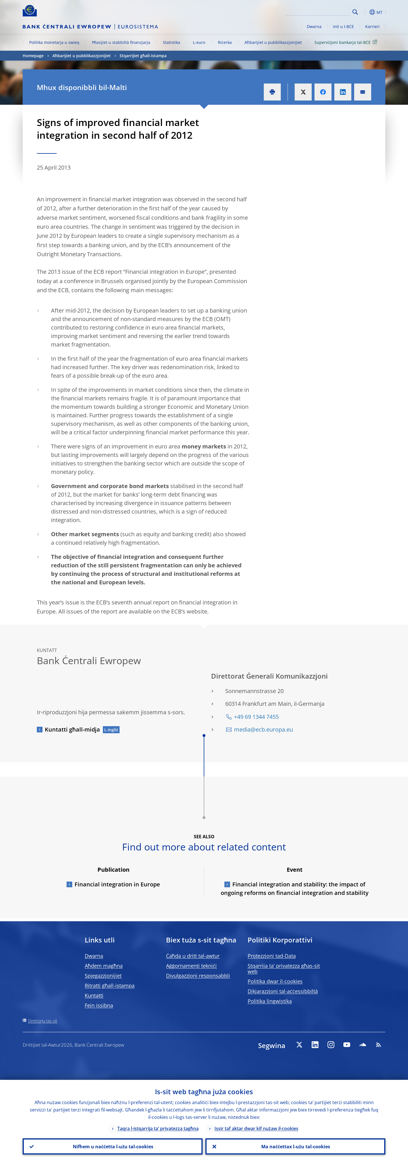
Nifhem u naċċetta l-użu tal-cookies (113, 1146)
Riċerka (225, 42)
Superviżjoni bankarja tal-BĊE (346, 42)
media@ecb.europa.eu (263, 729)
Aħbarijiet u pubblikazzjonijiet (273, 42)
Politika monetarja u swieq (54, 42)
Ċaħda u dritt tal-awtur (193, 955)
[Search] (322, 11)
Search (355, 12)
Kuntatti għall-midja (72, 729)
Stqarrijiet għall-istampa (143, 55)
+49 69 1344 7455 (256, 717)
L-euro (199, 42)
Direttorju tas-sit (42, 1020)
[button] (365, 12)
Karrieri (372, 26)
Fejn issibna (99, 1005)
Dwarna (314, 26)
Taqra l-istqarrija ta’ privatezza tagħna (158, 1128)
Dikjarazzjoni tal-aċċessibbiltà (283, 991)
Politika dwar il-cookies (275, 981)
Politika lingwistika (270, 1001)
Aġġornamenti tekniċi (191, 965)
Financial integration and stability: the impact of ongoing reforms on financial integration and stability (295, 888)
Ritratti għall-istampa (110, 985)
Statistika (171, 42)
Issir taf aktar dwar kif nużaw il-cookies (256, 1128)
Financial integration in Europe (117, 884)
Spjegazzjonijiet (103, 975)
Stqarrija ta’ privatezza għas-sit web (284, 968)
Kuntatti (94, 995)
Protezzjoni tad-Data (272, 955)
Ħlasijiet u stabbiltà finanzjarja (121, 42)
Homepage (33, 55)
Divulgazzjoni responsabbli (198, 975)
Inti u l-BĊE (343, 26)
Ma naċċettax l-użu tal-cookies (295, 1146)
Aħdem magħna (104, 965)
